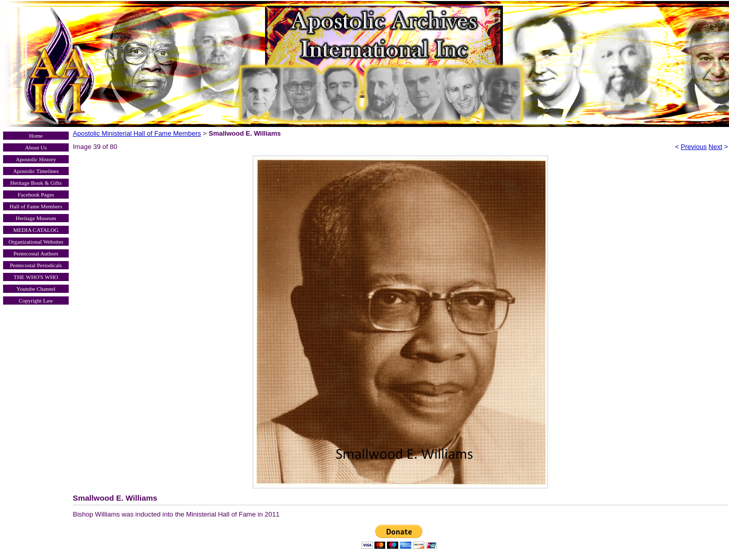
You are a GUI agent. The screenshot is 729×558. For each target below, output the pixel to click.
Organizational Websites (35, 242)
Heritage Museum (35, 218)
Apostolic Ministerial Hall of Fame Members (137, 133)
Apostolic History (36, 159)
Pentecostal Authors (35, 253)
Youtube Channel (35, 289)
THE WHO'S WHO (35, 277)
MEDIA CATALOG (36, 230)
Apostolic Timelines (36, 171)
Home (36, 136)
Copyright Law (36, 300)
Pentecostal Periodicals (36, 265)
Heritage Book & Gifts (36, 183)
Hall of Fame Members (36, 206)
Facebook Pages (35, 194)
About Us (36, 147)
